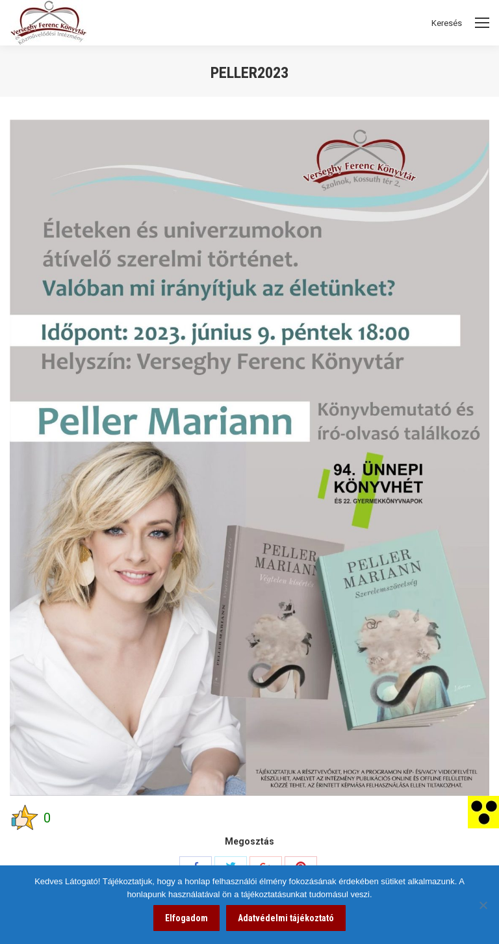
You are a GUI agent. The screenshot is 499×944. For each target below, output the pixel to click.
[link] (483, 811)
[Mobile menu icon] (482, 23)
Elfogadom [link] (186, 918)
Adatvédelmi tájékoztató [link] (286, 918)
